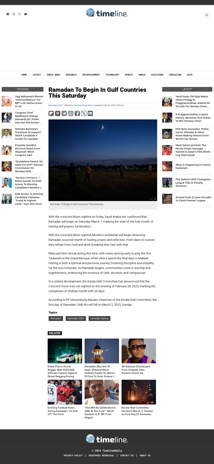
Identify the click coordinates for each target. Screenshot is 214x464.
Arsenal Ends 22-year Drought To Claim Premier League (193, 199)
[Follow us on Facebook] (7, 14)
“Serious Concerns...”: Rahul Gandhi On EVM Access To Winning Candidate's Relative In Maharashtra (28, 182)
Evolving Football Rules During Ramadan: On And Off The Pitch (63, 411)
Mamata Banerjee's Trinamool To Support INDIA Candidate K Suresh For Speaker (28, 133)
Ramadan (56, 318)
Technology (112, 75)
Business (71, 75)
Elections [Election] (157, 75)
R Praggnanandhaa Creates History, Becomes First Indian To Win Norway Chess (193, 117)
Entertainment (91, 75)
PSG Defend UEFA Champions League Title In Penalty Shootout (193, 182)
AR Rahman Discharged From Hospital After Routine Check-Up (136, 370)
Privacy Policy (73, 455)
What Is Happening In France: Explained (193, 166)
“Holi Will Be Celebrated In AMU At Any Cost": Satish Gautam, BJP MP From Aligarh (100, 412)
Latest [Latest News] (37, 75)
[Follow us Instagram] (13, 14)
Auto (189, 75)
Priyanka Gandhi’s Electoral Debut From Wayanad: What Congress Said (27, 150)
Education (175, 75)
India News (53, 75)
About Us (145, 455)
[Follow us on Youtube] (25, 14)
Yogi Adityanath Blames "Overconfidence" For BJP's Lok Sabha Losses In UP (29, 101)
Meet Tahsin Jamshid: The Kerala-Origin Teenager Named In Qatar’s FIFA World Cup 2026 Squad (193, 150)
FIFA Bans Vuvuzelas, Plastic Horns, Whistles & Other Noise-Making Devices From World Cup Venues (192, 133)
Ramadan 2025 (55, 105)
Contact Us (127, 455)
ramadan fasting (99, 318)
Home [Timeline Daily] (24, 75)
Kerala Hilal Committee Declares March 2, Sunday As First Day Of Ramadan (137, 411)
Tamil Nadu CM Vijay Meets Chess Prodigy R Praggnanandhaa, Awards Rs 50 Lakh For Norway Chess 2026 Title (193, 101)
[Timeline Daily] (107, 438)
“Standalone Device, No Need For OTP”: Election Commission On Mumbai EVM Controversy (29, 166)
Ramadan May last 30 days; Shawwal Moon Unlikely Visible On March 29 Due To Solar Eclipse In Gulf (100, 371)
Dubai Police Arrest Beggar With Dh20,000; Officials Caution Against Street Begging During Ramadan (62, 371)
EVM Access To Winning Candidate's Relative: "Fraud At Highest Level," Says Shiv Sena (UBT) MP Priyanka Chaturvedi (29, 198)
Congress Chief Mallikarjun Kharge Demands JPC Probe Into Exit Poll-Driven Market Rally (27, 117)
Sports (129, 75)
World (142, 75)
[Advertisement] (107, 46)
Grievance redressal (101, 455)
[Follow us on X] (19, 14)
